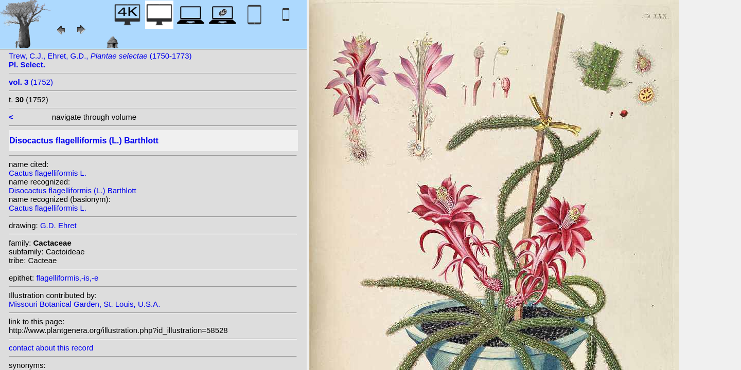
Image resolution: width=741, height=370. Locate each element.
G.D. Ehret (58, 225)
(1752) (31, 82)
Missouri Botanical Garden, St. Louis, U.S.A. (84, 304)
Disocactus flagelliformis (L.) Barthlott (72, 190)
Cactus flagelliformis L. (47, 173)
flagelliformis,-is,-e (67, 277)
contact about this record (51, 347)
